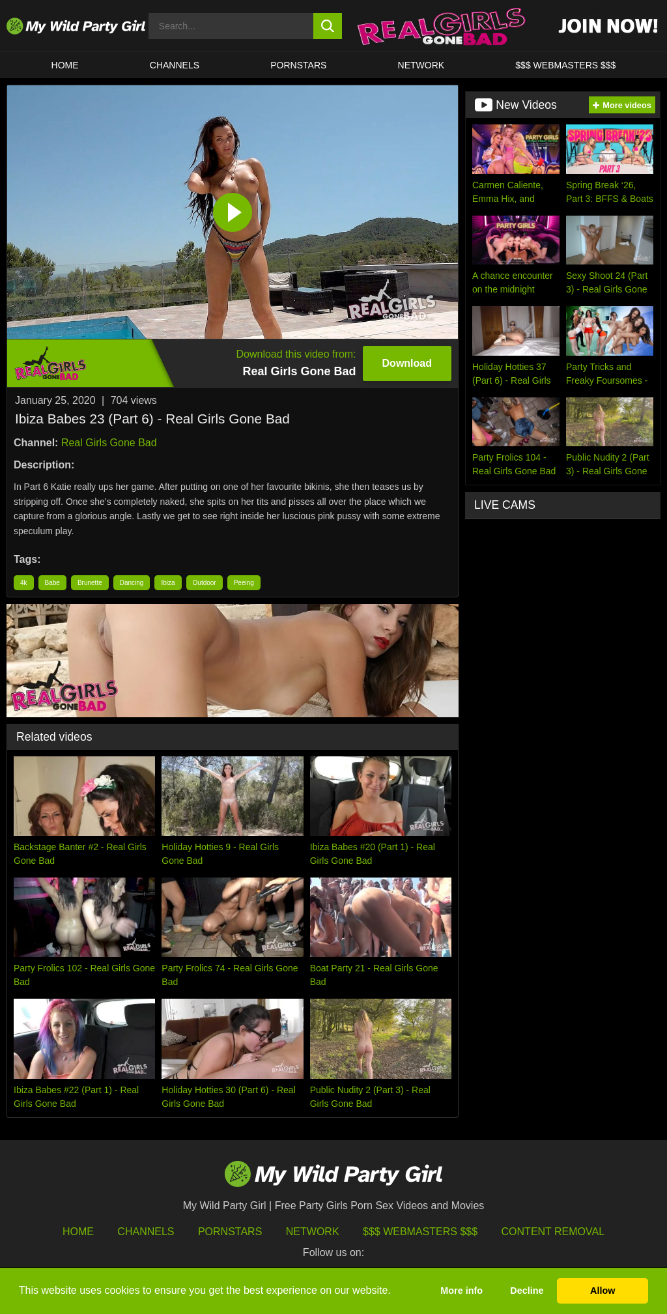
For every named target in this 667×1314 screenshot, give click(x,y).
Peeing (244, 582)
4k (23, 582)
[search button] (328, 26)
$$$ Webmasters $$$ (420, 1231)
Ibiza (168, 582)
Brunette (90, 582)
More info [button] (461, 1290)
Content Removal (553, 1231)
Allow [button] (602, 1290)
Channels (145, 1231)
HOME (65, 65)
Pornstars (298, 65)
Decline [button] (526, 1290)
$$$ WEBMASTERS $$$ (565, 65)
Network (421, 65)
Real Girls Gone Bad (109, 442)
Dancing (132, 582)
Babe (52, 582)
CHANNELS (174, 65)
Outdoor (204, 582)
